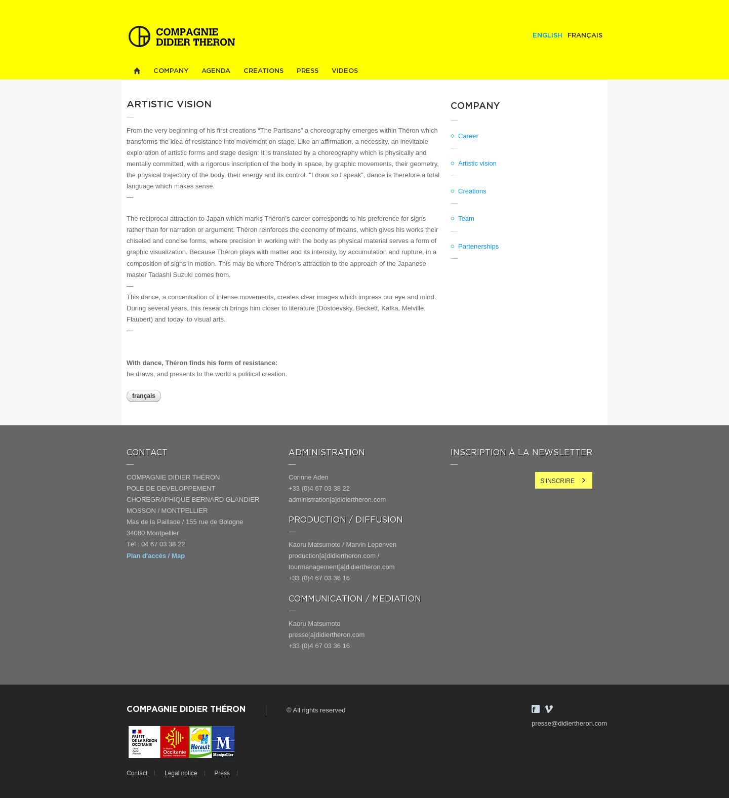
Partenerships (478, 246)
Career (468, 136)
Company (170, 71)
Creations (264, 71)
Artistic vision (477, 163)
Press (307, 71)
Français (585, 35)
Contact (137, 773)
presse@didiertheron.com (569, 723)
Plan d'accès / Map (156, 556)
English (547, 35)
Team (466, 218)
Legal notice (181, 773)
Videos (345, 71)
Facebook (536, 709)
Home (137, 71)
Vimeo (549, 709)
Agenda (215, 71)
